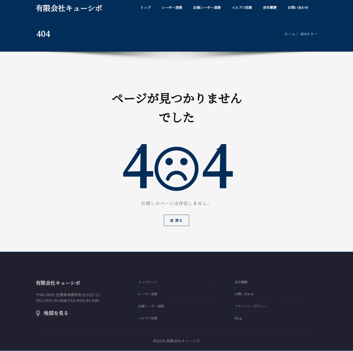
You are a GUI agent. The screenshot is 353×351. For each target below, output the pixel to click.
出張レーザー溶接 (207, 7)
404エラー (309, 33)
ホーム (290, 33)
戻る (176, 215)
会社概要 (270, 7)
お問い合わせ (297, 7)
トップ (145, 7)
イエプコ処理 (242, 7)
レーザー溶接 (171, 7)
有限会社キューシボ (69, 7)
